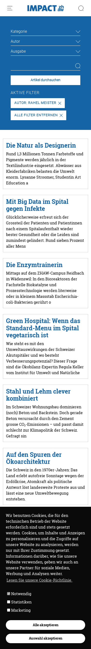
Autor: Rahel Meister (37, 103)
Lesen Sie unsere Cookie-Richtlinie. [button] (39, 580)
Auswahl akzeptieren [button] (45, 638)
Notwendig (19, 593)
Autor (15, 41)
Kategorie (19, 31)
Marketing (19, 610)
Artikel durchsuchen (45, 80)
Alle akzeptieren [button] (45, 625)
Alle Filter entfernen (38, 115)
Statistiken (19, 601)
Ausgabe (18, 51)
